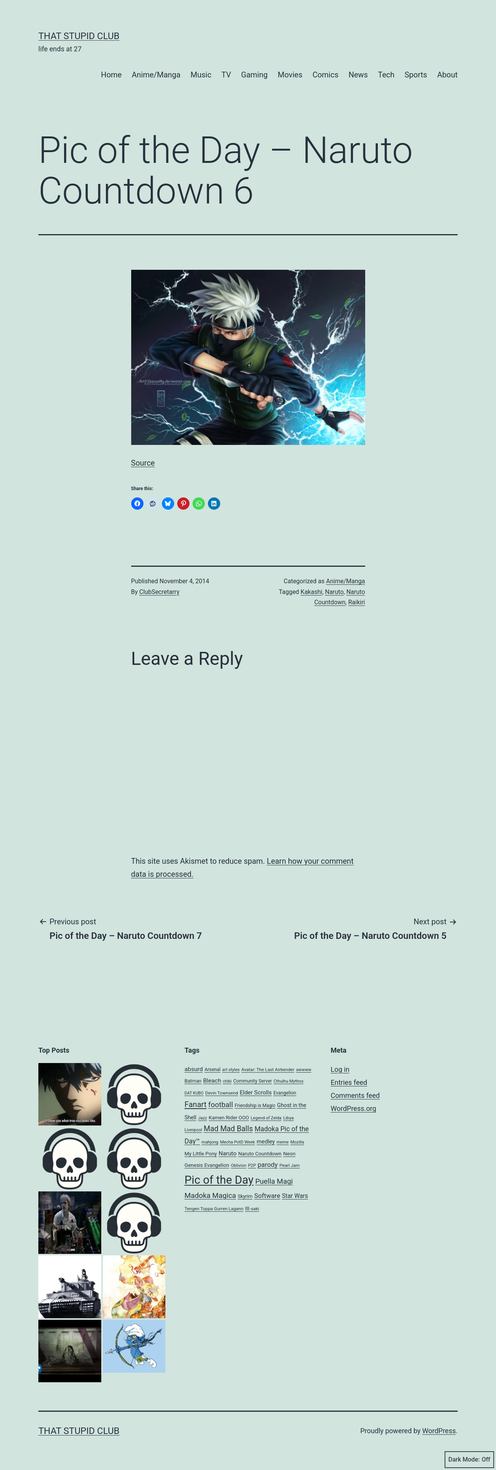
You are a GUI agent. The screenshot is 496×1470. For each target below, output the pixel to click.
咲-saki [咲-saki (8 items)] (252, 1208)
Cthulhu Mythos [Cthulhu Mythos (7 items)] (288, 1081)
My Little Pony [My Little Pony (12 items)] (201, 1153)
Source (143, 463)
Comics (326, 74)
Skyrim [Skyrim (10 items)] (245, 1196)
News (358, 74)
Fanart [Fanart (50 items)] (195, 1104)
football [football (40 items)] (220, 1104)
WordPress (439, 1431)
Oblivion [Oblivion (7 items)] (238, 1165)
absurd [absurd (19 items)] (194, 1069)
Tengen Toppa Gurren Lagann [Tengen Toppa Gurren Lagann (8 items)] (214, 1208)
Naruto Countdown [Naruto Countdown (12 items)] (260, 1153)
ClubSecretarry (159, 592)
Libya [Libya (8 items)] (288, 1118)
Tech (386, 74)
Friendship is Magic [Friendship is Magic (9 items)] (255, 1105)
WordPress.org (353, 1108)
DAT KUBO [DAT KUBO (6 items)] (194, 1093)
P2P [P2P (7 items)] (252, 1165)
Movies (290, 74)
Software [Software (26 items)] (267, 1195)
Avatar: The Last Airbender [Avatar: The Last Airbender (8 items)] (267, 1069)
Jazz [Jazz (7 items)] (202, 1118)
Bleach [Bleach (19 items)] (212, 1080)
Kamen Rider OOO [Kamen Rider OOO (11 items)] (229, 1118)
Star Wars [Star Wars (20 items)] (295, 1195)
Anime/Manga (156, 74)
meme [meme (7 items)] (283, 1142)
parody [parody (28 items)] (267, 1164)
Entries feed (349, 1082)
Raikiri (356, 602)
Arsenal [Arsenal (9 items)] (212, 1069)
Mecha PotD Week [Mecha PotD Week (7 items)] (237, 1142)
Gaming (254, 74)
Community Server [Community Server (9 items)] (252, 1081)
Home (111, 74)
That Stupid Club (79, 36)
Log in (340, 1069)
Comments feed (355, 1095)
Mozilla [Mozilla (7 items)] (297, 1142)
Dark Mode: (469, 1459)
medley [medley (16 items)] (266, 1141)
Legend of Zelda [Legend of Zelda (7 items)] (266, 1118)
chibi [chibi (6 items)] (227, 1081)
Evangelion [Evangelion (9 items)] (285, 1093)
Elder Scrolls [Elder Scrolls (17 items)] (256, 1092)
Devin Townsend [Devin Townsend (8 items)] (221, 1093)
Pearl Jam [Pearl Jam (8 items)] (289, 1165)
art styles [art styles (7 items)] (231, 1069)
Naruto (334, 592)
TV (226, 74)
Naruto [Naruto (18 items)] (228, 1153)
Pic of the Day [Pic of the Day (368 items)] (219, 1179)
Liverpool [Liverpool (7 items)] (193, 1129)
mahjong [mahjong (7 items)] (210, 1142)
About (447, 74)
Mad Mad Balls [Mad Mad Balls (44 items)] (228, 1128)
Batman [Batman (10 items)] (193, 1081)
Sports (416, 74)
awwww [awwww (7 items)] (303, 1069)
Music (201, 74)
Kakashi (312, 592)
